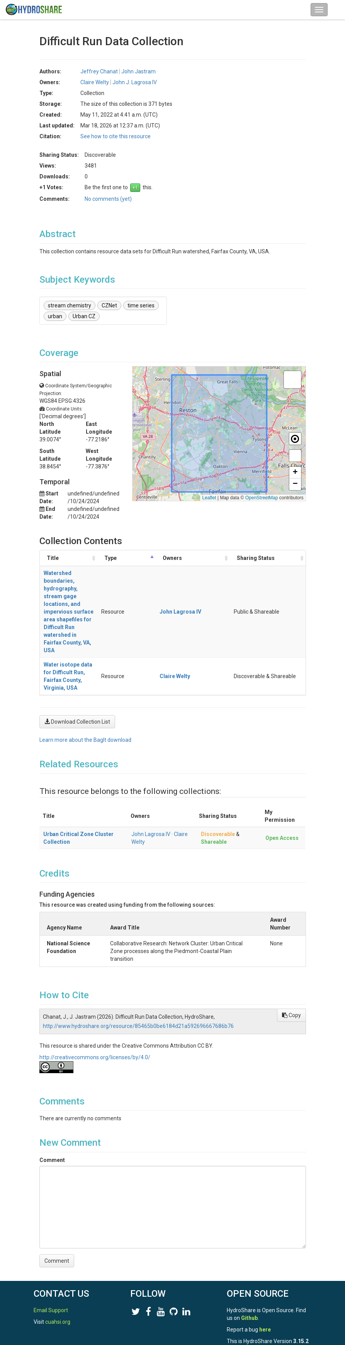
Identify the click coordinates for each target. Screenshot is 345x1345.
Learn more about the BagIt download (85, 670)
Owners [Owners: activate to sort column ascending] (236, 562)
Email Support (51, 1264)
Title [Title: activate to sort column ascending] (53, 562)
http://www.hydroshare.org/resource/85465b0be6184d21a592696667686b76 (138, 956)
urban (55, 316)
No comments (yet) (108, 199)
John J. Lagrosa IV (134, 82)
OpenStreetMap (261, 497)
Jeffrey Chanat (99, 71)
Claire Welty (94, 82)
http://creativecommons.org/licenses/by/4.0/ (94, 988)
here (265, 1283)
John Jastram (138, 71)
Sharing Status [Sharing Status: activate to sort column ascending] (276, 562)
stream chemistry (69, 305)
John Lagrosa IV (150, 765)
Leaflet (209, 497)
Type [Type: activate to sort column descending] (205, 562)
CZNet (109, 305)
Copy (291, 946)
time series (141, 305)
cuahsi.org (57, 1275)
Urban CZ (84, 316)
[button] (292, 379)
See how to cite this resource (115, 136)
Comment (52, 1090)
